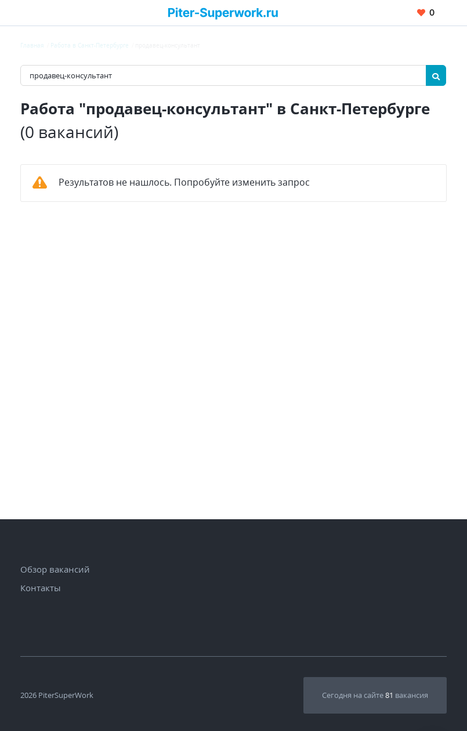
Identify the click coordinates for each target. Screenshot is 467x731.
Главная (32, 45)
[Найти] (436, 75)
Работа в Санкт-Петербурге (89, 45)
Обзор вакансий (55, 569)
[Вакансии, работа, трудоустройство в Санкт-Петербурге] (223, 12)
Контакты (40, 588)
